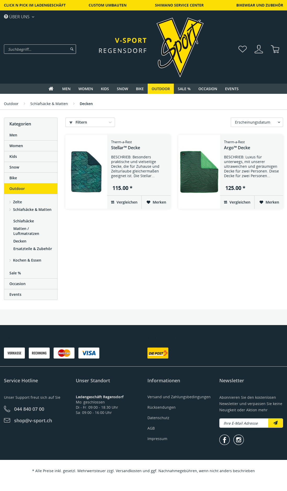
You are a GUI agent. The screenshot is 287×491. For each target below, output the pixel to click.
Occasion (17, 283)
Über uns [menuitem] (17, 16)
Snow (14, 167)
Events (15, 294)
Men (13, 134)
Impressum (157, 438)
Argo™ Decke (237, 145)
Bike (13, 177)
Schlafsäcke (23, 220)
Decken (19, 241)
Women (16, 145)
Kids (13, 156)
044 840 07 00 (29, 409)
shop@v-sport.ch (33, 420)
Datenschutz (158, 417)
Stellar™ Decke (125, 145)
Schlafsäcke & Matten (31, 209)
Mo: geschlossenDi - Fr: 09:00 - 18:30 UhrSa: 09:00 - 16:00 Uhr (99, 404)
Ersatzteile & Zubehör (32, 248)
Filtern (78, 122)
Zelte (17, 201)
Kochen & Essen (26, 260)
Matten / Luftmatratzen (26, 231)
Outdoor (17, 188)
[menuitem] (55, 49)
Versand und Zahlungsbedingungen (179, 396)
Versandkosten (129, 470)
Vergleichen (124, 202)
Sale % (15, 272)
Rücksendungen (161, 407)
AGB (151, 428)
